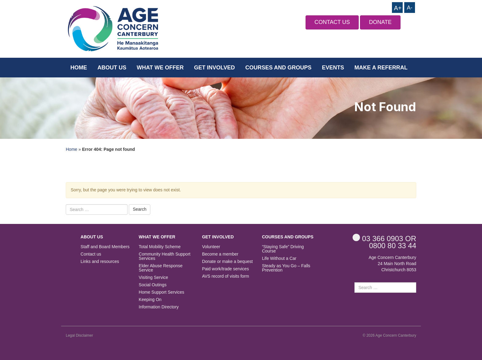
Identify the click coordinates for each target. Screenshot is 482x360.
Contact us (91, 254)
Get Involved (214, 68)
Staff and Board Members (105, 247)
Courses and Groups (278, 68)
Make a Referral (381, 68)
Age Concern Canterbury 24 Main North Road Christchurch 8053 (392, 263)
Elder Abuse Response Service (160, 268)
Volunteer (211, 247)
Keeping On (150, 299)
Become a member (220, 254)
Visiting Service (153, 277)
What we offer (160, 68)
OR (384, 238)
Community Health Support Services (164, 256)
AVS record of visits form (225, 276)
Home (78, 68)
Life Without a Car (279, 258)
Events (333, 68)
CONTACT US (332, 22)
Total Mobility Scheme (159, 247)
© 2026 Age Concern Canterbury (389, 335)
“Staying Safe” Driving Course (283, 249)
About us (111, 68)
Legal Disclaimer (79, 335)
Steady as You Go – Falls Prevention (286, 268)
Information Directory (159, 307)
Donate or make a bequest (227, 261)
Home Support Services (161, 292)
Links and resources (100, 261)
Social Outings (152, 285)
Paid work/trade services (225, 269)
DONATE (380, 22)
